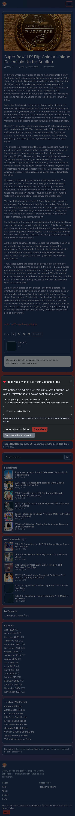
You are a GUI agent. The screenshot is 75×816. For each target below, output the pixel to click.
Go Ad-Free (40, 429)
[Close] (71, 381)
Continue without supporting (19, 435)
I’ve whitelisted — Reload (17, 429)
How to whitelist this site (18, 411)
